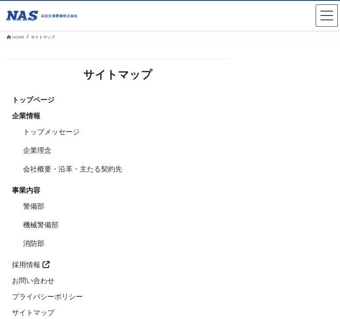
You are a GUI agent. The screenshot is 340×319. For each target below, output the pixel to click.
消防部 (33, 243)
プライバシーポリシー (47, 296)
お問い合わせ (33, 280)
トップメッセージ (51, 132)
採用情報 (30, 264)
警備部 (33, 206)
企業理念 (37, 150)
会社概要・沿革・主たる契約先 (72, 169)
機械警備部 (40, 225)
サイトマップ (33, 312)
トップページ (33, 100)
